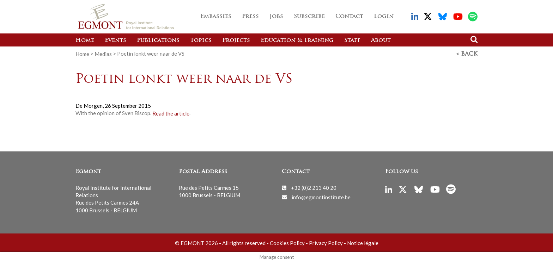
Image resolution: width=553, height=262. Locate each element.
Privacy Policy (326, 242)
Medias (103, 53)
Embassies (215, 16)
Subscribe (309, 16)
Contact (349, 16)
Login (384, 16)
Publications (158, 40)
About (381, 40)
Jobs (276, 16)
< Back (467, 54)
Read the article (170, 113)
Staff (352, 40)
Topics (201, 40)
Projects (236, 40)
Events (115, 40)
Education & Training (297, 40)
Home (84, 40)
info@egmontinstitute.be (321, 196)
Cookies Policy (287, 242)
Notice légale (362, 242)
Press (250, 16)
